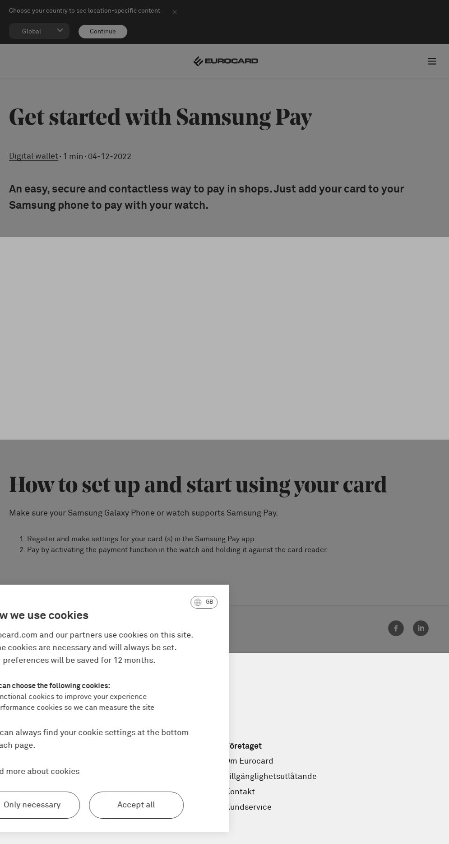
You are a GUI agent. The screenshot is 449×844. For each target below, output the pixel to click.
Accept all (87, 805)
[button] (154, 602)
